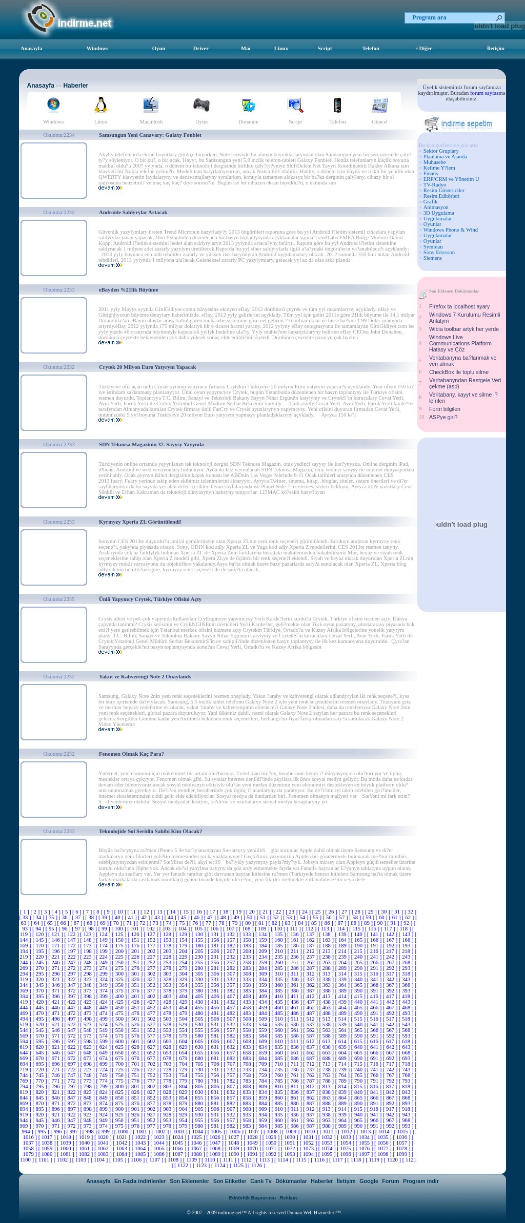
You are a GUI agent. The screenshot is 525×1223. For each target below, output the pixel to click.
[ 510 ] (280, 1019)
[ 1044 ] (159, 1143)
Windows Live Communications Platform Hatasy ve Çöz (460, 343)
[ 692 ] (391, 1058)
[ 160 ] (279, 940)
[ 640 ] (359, 1047)
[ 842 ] (391, 1092)
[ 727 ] (152, 1069)
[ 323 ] (88, 979)
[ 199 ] (104, 951)
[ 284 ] (263, 968)
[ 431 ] (216, 1002)
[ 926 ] (136, 1114)
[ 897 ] (72, 1109)
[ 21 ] (266, 912)
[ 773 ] (88, 1081)
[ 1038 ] (47, 1143)
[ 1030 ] (290, 1137)
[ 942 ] (391, 1114)
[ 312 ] (311, 974)
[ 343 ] (407, 979)
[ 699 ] (104, 1064)
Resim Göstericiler (444, 190)
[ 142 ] (391, 934)
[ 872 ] (72, 1103)
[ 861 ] (295, 1098)
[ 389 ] (343, 990)
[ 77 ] (209, 923)
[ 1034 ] (365, 1137)
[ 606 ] (216, 1041)
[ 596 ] (56, 1041)
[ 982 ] (231, 1126)
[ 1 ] (25, 912)
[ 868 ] (407, 1098)
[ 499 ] (104, 1019)
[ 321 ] (56, 979)
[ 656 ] (216, 1052)
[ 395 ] (40, 996)
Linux (281, 48)
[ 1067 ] (197, 1148)
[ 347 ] (72, 985)
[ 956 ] (216, 1120)
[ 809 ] (264, 1086)
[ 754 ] (184, 1075)
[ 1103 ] (81, 1160)
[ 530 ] (200, 1024)
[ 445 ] (40, 1007)
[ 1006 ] (235, 1131)
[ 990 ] (359, 1126)
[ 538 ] (327, 1024)
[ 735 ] (279, 1069)
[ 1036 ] (402, 1137)
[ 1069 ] (234, 1148)
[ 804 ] (184, 1086)
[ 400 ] (120, 996)
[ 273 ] (88, 968)
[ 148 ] (88, 940)
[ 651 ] (136, 1052)
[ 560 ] (279, 1030)
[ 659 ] (263, 1052)
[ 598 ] (88, 1041)
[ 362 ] (311, 985)
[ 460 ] (279, 1007)
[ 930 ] (200, 1114)
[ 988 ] (327, 1126)
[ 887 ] (311, 1103)
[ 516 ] (375, 1019)
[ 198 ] (88, 951)
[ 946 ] (56, 1120)
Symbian (433, 247)
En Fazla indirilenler (140, 1181)
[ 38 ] (91, 917)
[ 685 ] (279, 1058)
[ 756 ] (216, 1075)
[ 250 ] (120, 962)
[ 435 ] (279, 1002)
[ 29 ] (371, 912)
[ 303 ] (168, 974)
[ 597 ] (72, 1041)
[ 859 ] (263, 1098)
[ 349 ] (104, 985)
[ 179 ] (184, 945)
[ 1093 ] (290, 1154)
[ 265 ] (359, 962)
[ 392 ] (391, 990)
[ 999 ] (106, 1131)
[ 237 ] (311, 957)
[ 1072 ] (290, 1148)
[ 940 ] (359, 1114)
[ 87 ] (341, 923)
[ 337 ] (311, 979)
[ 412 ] (311, 996)
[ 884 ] (263, 1103)
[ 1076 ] (365, 1148)
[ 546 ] (56, 1030)
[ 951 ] (136, 1120)
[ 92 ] (407, 923)
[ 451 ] (136, 1007)
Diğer (425, 48)
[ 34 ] (39, 917)
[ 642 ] (391, 1047)
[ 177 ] (152, 945)
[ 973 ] (88, 1126)
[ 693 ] (407, 1058)
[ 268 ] (407, 962)
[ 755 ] (200, 1075)
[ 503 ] (168, 1019)
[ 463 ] (327, 1007)
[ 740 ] (359, 1069)
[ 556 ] (216, 1030)
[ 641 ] (375, 1047)
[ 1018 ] (66, 1137)
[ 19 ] (239, 912)
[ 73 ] (156, 923)
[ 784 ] (263, 1081)
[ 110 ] (279, 928)
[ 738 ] (327, 1069)
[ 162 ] (311, 940)
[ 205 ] (200, 951)
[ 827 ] (152, 1092)
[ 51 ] (263, 917)
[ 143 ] (407, 934)
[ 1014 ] (384, 1131)
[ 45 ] (184, 917)
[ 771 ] (56, 1081)
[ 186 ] (295, 945)
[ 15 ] (186, 912)
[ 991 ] (375, 1126)
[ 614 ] (343, 1041)
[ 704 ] (184, 1064)
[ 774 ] (104, 1081)
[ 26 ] (331, 912)
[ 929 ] (184, 1114)
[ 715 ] (359, 1064)
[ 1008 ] (273, 1131)
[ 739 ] (343, 1069)
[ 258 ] (247, 962)
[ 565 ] (359, 1030)
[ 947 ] (72, 1120)
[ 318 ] (407, 974)
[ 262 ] (311, 962)
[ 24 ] (305, 912)
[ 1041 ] (103, 1143)
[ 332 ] (231, 979)
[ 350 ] (120, 985)
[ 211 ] (296, 951)
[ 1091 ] (253, 1154)
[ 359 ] (263, 985)
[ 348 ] (88, 985)
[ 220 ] (40, 957)
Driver (201, 48)
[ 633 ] (247, 1047)
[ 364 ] (343, 985)
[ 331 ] (216, 979)
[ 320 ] (40, 979)
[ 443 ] (407, 1002)
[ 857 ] (231, 1098)
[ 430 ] (200, 1002)
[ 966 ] (375, 1120)
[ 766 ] (375, 1075)
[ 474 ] (104, 1013)
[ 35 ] (52, 917)
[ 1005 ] (217, 1131)
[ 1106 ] (137, 1160)
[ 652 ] (152, 1052)
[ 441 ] (375, 1002)
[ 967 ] (391, 1120)
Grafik (430, 201)
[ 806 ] (216, 1086)
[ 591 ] (375, 1036)
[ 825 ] (120, 1092)
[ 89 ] (367, 923)
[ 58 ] (355, 917)
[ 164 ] (343, 940)
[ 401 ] (136, 996)
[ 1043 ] (141, 1143)
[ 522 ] (72, 1024)
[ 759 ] (263, 1075)
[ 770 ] (40, 1081)
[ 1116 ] (320, 1160)
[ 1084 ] (122, 1154)
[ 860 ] (279, 1098)
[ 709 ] (264, 1064)
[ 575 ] (120, 1036)
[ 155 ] (200, 940)
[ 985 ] (279, 1126)
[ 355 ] (200, 985)
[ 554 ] (184, 1030)
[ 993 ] (407, 1126)
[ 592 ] (391, 1036)
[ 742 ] (391, 1069)
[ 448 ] (88, 1007)
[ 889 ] (343, 1103)
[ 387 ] (311, 990)
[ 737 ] (311, 1069)
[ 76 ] (196, 923)
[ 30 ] (384, 912)
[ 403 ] (168, 996)
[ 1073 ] (308, 1148)
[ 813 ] (327, 1086)
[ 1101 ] (44, 1160)
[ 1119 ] (375, 1160)
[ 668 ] (407, 1052)
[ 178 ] (168, 945)
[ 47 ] (210, 917)
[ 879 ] (184, 1103)
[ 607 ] (231, 1041)
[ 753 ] (168, 1075)
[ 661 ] (295, 1052)
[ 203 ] (168, 951)
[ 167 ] (391, 940)
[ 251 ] (136, 962)
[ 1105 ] (118, 1160)
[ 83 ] (288, 923)
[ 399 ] (104, 996)
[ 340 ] (359, 979)
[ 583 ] (247, 1036)
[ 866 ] (375, 1098)
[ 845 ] (40, 1098)
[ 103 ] (167, 928)
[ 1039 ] (66, 1143)
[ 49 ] (237, 917)
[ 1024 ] (178, 1137)
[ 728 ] (168, 1069)
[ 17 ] (213, 912)
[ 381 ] (216, 990)
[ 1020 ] (103, 1137)
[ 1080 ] (47, 1154)
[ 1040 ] (85, 1143)
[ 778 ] (168, 1081)
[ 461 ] (295, 1007)
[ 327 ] (152, 979)
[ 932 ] (231, 1114)
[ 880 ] (200, 1103)
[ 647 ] (72, 1052)
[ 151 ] (136, 940)
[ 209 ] (264, 951)
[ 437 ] (311, 1002)
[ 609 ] (264, 1041)
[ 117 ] (389, 928)
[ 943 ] (407, 1114)
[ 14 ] (173, 912)
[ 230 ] (200, 957)
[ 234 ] (263, 957)
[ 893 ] (407, 1103)
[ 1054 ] (346, 1143)
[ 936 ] (295, 1114)
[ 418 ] (407, 996)
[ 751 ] (136, 1075)
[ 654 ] (184, 1052)
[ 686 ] (295, 1058)
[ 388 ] (327, 990)
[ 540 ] (359, 1024)
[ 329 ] (184, 979)
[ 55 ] (316, 917)
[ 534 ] (263, 1024)
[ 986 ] (295, 1126)
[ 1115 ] (302, 1160)
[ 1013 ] (366, 1131)
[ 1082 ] (85, 1154)
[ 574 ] (104, 1036)
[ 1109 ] (192, 1160)
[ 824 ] (104, 1092)
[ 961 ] (295, 1120)
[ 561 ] (295, 1030)
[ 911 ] (296, 1109)
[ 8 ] (98, 912)
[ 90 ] (381, 923)
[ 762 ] (311, 1075)
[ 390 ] (359, 990)
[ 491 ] (375, 1013)
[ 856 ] (216, 1098)
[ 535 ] (279, 1024)
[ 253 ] (168, 962)
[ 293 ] (407, 968)
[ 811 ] (296, 1086)
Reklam (288, 1197)
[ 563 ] (327, 1030)
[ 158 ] (247, 940)
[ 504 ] (184, 1019)
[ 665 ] (359, 1052)
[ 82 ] (275, 923)
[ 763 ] (327, 1075)
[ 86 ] (328, 923)
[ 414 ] (343, 996)
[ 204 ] (184, 951)
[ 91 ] (393, 923)
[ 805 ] (200, 1086)
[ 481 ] (216, 1013)
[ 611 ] (296, 1041)
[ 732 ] (231, 1069)
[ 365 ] (359, 985)
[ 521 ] (56, 1024)
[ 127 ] (152, 934)
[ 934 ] (263, 1114)
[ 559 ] (263, 1030)
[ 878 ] (168, 1103)
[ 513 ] (327, 1019)
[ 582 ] (231, 1036)
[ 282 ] (231, 968)
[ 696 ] (56, 1064)
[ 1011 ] (328, 1131)
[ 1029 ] (271, 1137)
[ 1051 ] (290, 1143)
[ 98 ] (91, 928)
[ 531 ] (216, 1024)
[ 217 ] (391, 951)
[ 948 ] (88, 1120)
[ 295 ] (40, 974)
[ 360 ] (279, 985)
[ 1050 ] (271, 1143)
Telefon (370, 48)
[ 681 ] (216, 1058)
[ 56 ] (329, 917)
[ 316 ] (375, 974)
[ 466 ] (375, 1007)
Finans (430, 173)
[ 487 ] (311, 1013)
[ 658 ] (247, 1052)
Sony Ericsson (439, 252)
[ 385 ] (279, 990)
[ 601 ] (136, 1041)
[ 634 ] (263, 1047)
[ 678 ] (168, 1058)
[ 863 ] (327, 1098)
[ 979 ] (184, 1126)
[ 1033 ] (346, 1137)
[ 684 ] (263, 1058)
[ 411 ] (296, 996)
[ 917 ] (391, 1109)
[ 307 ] (231, 974)
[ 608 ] (247, 1041)
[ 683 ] (247, 1058)
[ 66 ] (64, 923)
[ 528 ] (168, 1024)
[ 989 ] (343, 1126)
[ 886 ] (295, 1103)
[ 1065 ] (159, 1148)
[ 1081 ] (66, 1154)
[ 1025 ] (197, 1137)
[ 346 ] (56, 985)
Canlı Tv (260, 1181)
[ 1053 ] (327, 1143)
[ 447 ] (72, 1007)
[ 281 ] (216, 968)
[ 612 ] (311, 1041)
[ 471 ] (56, 1013)
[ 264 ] (343, 962)
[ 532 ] (231, 1024)
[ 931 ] (216, 1114)
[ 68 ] (90, 923)
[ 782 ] (231, 1081)
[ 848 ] (88, 1098)
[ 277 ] (152, 968)
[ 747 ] (72, 1075)
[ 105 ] (199, 928)
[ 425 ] (120, 1002)
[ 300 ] (120, 974)
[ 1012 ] (347, 1131)
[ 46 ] (197, 917)
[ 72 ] (143, 923)
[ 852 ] (152, 1098)
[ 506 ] (216, 1019)
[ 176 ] (136, 945)
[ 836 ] (295, 1092)
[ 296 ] (56, 974)
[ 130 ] (200, 934)
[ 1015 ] (403, 1131)
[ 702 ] (152, 1064)
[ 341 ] (375, 979)
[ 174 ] (104, 945)
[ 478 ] (168, 1013)
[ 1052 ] (308, 1143)
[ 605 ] (200, 1041)
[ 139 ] (343, 934)
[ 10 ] (121, 912)
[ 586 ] (295, 1036)
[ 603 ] (168, 1041)
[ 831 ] (216, 1092)
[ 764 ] (343, 1075)
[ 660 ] (279, 1052)
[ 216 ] (375, 951)
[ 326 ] (136, 979)
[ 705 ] (200, 1064)
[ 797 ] (72, 1086)
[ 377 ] (152, 990)
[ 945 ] (40, 1120)
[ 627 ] (152, 1047)
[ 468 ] (407, 1007)
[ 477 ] (152, 1013)
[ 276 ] (136, 968)
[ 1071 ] (271, 1148)
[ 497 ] (72, 1019)
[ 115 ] (357, 928)
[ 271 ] (56, 968)
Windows (97, 48)
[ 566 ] (375, 1030)
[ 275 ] (120, 968)
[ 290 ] (359, 968)
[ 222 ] (72, 957)
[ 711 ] (296, 1064)
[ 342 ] (391, 979)
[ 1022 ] (141, 1137)
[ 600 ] (120, 1041)
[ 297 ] (72, 974)
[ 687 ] (311, 1058)
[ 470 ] (40, 1013)
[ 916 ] (375, 1109)
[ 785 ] (279, 1081)
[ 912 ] (311, 1109)
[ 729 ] (184, 1069)
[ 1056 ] (383, 1143)
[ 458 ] (247, 1007)
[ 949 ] (104, 1120)
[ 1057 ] (402, 1143)
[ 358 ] (247, 985)
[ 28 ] (358, 912)
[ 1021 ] (122, 1137)
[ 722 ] (72, 1069)
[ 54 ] (303, 917)
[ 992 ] (391, 1126)
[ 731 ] (216, 1069)
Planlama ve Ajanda (445, 156)
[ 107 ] (231, 928)
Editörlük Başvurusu (252, 1197)
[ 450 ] (120, 1007)
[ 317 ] (391, 974)
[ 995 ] (42, 1131)
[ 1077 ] (383, 1148)
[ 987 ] (311, 1126)
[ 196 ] (56, 951)
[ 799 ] (104, 1086)
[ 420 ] (40, 1002)
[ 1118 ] (357, 1160)
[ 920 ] (40, 1114)
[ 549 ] (104, 1030)
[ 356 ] (216, 985)
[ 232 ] (231, 957)
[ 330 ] (200, 979)
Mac (246, 48)
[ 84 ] (301, 923)
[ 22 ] (279, 912)
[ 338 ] (327, 979)
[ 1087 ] (178, 1154)
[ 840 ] (359, 1092)
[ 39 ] (105, 917)
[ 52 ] (277, 917)
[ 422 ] (72, 1002)
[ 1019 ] (85, 1137)
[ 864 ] (343, 1098)
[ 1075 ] (346, 1148)
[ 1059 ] (47, 1148)
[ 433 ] (247, 1002)
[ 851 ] (136, 1098)
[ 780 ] (200, 1081)
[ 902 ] (152, 1109)
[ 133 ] (247, 934)
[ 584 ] (263, 1036)
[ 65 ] (50, 923)
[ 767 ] (391, 1075)
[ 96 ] (65, 928)
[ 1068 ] (215, 1148)
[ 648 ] (88, 1052)
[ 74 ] (169, 923)
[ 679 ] (184, 1058)
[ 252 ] (152, 962)
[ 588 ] (327, 1036)
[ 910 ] (280, 1109)
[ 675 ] (120, 1058)
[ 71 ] (129, 923)
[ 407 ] (231, 996)
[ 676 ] (136, 1058)
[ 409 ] (264, 996)
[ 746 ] (56, 1075)
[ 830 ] (200, 1092)
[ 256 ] (216, 962)
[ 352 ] (152, 985)
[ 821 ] (56, 1092)
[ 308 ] (247, 974)
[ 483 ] (247, 1013)
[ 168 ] (407, 940)
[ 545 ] (40, 1030)
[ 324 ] (104, 979)
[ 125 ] (120, 934)
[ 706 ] (216, 1064)
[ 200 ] (120, 951)
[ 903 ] (168, 1109)
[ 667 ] (391, 1052)
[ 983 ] (247, 1126)
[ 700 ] (120, 1064)
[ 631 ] (216, 1047)
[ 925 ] (120, 1114)
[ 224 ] (104, 957)
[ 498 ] (88, 1019)
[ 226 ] (136, 957)
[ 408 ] (247, 996)
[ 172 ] (72, 945)
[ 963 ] (327, 1120)
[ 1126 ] (256, 1165)
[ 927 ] (152, 1114)
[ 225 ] (120, 957)
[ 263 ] (327, 962)
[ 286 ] (295, 968)
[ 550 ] (120, 1030)
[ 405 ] (200, 996)
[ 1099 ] (402, 1154)
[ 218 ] (407, 951)
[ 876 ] (136, 1103)
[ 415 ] (359, 996)
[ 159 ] (263, 940)
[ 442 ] (391, 1002)
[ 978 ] (168, 1126)
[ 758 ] (247, 1075)
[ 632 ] (231, 1047)
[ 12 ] (147, 912)
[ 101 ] (136, 928)
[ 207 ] (231, 951)
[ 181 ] (216, 945)
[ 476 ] (136, 1013)
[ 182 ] (231, 945)
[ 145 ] (40, 940)
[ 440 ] (359, 1002)
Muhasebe (434, 162)
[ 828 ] (168, 1092)
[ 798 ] (88, 1086)
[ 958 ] (247, 1120)
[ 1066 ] (178, 1148)
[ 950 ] (120, 1120)
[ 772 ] (72, 1081)
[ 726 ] (136, 1069)
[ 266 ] (375, 962)
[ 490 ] (359, 1013)
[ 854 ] (184, 1098)
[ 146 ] (56, 940)
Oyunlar (432, 224)
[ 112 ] (310, 928)
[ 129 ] (184, 934)
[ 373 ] (88, 990)
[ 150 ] (120, 940)
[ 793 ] (407, 1081)
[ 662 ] (311, 1052)
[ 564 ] (343, 1030)
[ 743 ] (407, 1069)
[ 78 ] (222, 923)
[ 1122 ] (183, 1165)
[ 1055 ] (365, 1143)
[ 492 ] (391, 1013)
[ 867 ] (391, 1098)
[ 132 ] (231, 934)
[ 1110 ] (210, 1160)
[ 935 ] (279, 1114)
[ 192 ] (391, 945)
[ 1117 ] (338, 1160)
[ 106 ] (215, 928)
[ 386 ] (295, 990)
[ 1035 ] (383, 1137)
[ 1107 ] (155, 1160)
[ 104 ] (183, 928)
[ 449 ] (104, 1007)
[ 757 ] (231, 1075)
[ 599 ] (104, 1041)
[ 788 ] (327, 1081)
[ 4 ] (56, 912)
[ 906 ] (216, 1109)
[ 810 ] (280, 1086)
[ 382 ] (231, 990)
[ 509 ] (264, 1019)
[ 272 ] (72, 968)
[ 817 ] (391, 1086)
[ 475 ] (120, 1013)
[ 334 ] (263, 979)
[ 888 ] (327, 1103)
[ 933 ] (247, 1114)
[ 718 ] (407, 1064)
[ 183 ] (247, 945)
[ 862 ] (311, 1098)
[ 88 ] (354, 923)
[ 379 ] (184, 990)
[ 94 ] (39, 928)
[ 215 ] (359, 951)
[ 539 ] (343, 1024)
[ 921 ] (56, 1114)
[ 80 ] (248, 923)
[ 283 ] (247, 968)
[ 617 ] (391, 1041)
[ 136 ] (295, 934)
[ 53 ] (289, 917)
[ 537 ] (311, 1024)
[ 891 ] (375, 1103)
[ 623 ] (88, 1047)
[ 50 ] (250, 917)
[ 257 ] (231, 962)
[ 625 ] (120, 1047)
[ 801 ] (136, 1086)
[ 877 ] (152, 1103)
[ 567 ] (391, 1030)
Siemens (432, 258)
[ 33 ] (25, 917)
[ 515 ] (359, 1019)
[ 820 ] (40, 1092)
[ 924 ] (104, 1114)
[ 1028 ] (253, 1137)
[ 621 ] (56, 1047)
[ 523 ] (88, 1024)
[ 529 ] (184, 1024)
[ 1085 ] (141, 1154)
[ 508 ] (247, 1019)
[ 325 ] (120, 979)
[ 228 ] (168, 957)
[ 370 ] (40, 990)
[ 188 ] (327, 945)
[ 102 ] (151, 928)
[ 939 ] (343, 1114)
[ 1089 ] (215, 1154)
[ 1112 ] (247, 1160)
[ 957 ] (231, 1120)
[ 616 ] (375, 1041)
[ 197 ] (72, 951)
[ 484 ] (263, 1013)
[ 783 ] (247, 1081)
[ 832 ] (231, 1092)
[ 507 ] (231, 1019)
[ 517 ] (391, 1019)
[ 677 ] (152, 1058)
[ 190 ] (359, 945)
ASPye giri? (443, 417)
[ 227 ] (152, 957)
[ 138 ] (327, 934)
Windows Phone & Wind (450, 230)
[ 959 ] (263, 1120)
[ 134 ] (263, 934)
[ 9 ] (109, 912)
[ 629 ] (184, 1047)
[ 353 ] (168, 985)
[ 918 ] (407, 1109)
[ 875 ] (120, 1103)
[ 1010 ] (310, 1131)
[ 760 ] (279, 1075)
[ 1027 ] (234, 1137)
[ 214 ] (343, 951)
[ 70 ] (117, 923)
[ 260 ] (279, 962)
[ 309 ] (264, 974)
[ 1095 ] (327, 1154)
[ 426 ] (136, 1002)
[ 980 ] (200, 1126)
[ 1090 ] (234, 1154)
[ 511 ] (296, 1019)
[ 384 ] (263, 990)
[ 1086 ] (159, 1154)
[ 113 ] (326, 928)
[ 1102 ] (63, 1160)
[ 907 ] (231, 1109)
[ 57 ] (342, 917)
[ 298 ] (88, 974)
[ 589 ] (343, 1036)
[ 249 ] (104, 962)
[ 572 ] (72, 1036)
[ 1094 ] (308, 1154)
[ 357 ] (231, 985)
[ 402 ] (152, 996)
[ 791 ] (375, 1081)
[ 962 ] (311, 1120)
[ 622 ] (72, 1047)
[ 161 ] (295, 940)
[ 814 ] (343, 1086)
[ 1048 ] (234, 1143)
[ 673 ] (88, 1058)
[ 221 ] (56, 957)
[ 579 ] (184, 1036)
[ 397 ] (72, 996)
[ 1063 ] (122, 1148)
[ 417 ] (391, 996)
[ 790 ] (359, 1081)
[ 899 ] (104, 1109)
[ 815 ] (359, 1086)
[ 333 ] (247, 979)
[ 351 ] (136, 985)
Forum (390, 1181)
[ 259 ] (263, 962)
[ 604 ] (184, 1041)
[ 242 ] (391, 957)
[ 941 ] (375, 1114)
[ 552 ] (152, 1030)
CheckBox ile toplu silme (459, 372)
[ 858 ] (247, 1098)
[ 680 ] (200, 1058)
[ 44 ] (171, 917)
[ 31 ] (398, 912)
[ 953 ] (168, 1120)
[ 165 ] (359, 940)
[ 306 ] (216, 974)
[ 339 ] (343, 979)
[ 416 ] (375, 996)
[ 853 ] (168, 1098)
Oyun (158, 48)
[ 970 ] (40, 1126)
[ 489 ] (343, 1013)
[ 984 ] (263, 1126)
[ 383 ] (247, 990)
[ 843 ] (407, 1092)
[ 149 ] (104, 940)
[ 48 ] (224, 917)
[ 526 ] (136, 1024)
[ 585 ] (279, 1036)
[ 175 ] (120, 945)
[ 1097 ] (365, 1154)
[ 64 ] (37, 923)
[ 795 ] (40, 1086)
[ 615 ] (359, 1041)
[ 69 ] (103, 923)
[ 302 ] (152, 974)
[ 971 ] (56, 1126)
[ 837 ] (311, 1092)
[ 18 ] (226, 912)
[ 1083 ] (103, 1154)
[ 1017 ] (47, 1137)
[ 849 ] (104, 1098)
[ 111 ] (294, 928)
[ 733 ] (247, 1069)
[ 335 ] (279, 979)
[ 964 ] (343, 1120)
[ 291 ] (375, 968)
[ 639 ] (343, 1047)
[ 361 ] (295, 985)
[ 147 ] (72, 940)
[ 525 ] (120, 1024)
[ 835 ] (279, 1092)
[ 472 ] (72, 1013)
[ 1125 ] (239, 1165)
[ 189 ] (343, 945)
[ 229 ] (184, 957)
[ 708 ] (247, 1064)
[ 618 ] (407, 1041)
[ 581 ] (216, 1036)
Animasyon (436, 207)
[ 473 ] (88, 1013)
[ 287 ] (311, 968)
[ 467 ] (391, 1007)
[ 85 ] (314, 923)
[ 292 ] (391, 968)
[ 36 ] (65, 917)
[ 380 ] (200, 990)
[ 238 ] (327, 957)
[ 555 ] (200, 1030)
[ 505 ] (200, 1019)
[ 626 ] (136, 1047)
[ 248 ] (88, 962)
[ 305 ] (200, 974)
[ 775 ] (120, 1081)
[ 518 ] (407, 1019)
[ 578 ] (168, 1036)
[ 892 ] (391, 1103)
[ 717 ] (391, 1064)
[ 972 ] (72, 1126)
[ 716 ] (375, 1064)
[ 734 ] (263, 1069)
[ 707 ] (231, 1064)
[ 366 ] (375, 985)
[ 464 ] (343, 1007)
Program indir (421, 1181)
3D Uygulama (438, 213)
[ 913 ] (327, 1109)
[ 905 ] (200, 1109)
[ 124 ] (104, 934)
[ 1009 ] (291, 1131)
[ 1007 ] (254, 1131)
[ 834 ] (263, 1092)
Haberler (75, 85)
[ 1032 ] (327, 1137)
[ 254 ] (184, 962)
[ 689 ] (343, 1058)
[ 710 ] (280, 1064)
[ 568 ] (407, 1030)
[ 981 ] (216, 1126)
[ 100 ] (119, 928)
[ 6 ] (77, 912)
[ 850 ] (120, 1098)
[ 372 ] (72, 990)
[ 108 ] (247, 928)
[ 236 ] (295, 957)
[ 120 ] (40, 934)
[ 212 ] (311, 951)
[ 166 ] (375, 940)
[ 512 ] (311, 1019)
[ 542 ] (391, 1024)
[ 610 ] (280, 1041)
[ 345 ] (40, 985)
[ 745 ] (40, 1075)
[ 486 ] (295, 1013)
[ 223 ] (88, 957)
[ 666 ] (375, 1052)
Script (325, 48)
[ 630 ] (200, 1047)
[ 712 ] (311, 1064)
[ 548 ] (88, 1030)
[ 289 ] (343, 968)
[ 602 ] (152, 1041)
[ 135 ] (279, 934)
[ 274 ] (104, 968)
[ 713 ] (327, 1064)
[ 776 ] (136, 1081)
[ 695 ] (40, 1064)
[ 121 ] (56, 934)
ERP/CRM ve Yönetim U (451, 179)
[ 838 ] (327, 1092)
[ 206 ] (216, 951)
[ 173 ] (88, 945)
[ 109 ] (263, 928)
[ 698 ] (88, 1064)
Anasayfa (32, 48)
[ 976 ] (136, 1126)
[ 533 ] (247, 1024)
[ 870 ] (40, 1103)
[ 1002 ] (161, 1131)
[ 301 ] (136, 974)
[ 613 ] (327, 1041)
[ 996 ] (58, 1131)
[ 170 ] (40, 945)
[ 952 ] (152, 1120)
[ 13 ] (160, 912)
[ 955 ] (200, 1120)
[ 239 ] (343, 957)
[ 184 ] (263, 945)
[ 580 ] (200, 1036)
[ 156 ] (216, 940)
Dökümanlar (291, 1181)
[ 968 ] (407, 1120)
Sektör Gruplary (441, 151)
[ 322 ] (72, 979)
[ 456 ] (216, 1007)
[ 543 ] (407, 1024)
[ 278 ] (168, 968)
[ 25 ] (319, 912)
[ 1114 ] (283, 1160)
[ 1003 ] (179, 1131)
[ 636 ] (295, 1047)
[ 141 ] (375, 934)
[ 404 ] (184, 996)
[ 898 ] (88, 1109)
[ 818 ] (407, 1086)
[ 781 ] (216, 1081)
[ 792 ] (391, 1081)
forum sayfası (485, 93)
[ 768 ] (407, 1075)
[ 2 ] (35, 912)
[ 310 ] (280, 974)
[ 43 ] (158, 917)
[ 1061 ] (85, 1148)
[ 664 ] (343, 1052)
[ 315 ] (359, 974)
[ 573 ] (88, 1036)
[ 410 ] (280, 996)
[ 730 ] (200, 1069)
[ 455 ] (200, 1007)
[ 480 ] (200, 1013)
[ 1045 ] (178, 1143)
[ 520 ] (40, 1024)
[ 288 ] (327, 968)
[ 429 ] (184, 1002)
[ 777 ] (152, 1081)
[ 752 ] (152, 1075)
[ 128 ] (168, 934)
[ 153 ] (168, 940)
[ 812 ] (311, 1086)
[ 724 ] (104, 1069)
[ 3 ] (46, 912)
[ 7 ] (88, 912)
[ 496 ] (56, 1019)
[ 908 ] (247, 1109)
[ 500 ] (120, 1019)
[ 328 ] (168, 979)
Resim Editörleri (441, 196)
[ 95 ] (52, 928)
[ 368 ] (407, 985)
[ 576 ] (136, 1036)
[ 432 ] (231, 1002)
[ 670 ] (40, 1058)
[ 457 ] (231, 1007)
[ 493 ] (407, 1013)
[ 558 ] (247, 1030)
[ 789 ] (343, 1081)
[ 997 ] (75, 1131)
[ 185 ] (279, 945)
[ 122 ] (72, 934)
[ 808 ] (247, 1086)
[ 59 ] (369, 917)
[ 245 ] (40, 962)
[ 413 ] (327, 996)
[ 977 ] (152, 1126)
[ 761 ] (295, 1075)
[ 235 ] (279, 957)
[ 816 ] (375, 1086)
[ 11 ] (134, 912)
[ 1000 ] (123, 1131)
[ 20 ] (252, 912)
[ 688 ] (327, 1058)
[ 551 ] (136, 1030)
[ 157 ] (231, 940)
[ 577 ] (152, 1036)
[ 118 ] (404, 928)
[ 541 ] (375, 1024)
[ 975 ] (120, 1126)
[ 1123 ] (202, 1165)
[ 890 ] (359, 1103)
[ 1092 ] (271, 1154)
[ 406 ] (216, 996)
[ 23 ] (292, 912)
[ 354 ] (184, 985)
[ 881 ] (216, 1103)
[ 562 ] (311, 1030)
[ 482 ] (231, 1013)
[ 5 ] (67, 912)
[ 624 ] (104, 1047)
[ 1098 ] (383, 1154)
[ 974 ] (104, 1126)
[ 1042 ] (122, 1143)
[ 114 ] (342, 928)
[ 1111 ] (229, 1160)
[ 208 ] (247, 951)
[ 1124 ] (220, 1165)
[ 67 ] (77, 923)
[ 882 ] (231, 1103)
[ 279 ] (184, 968)
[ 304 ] (184, 974)
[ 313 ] (327, 974)
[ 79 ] (235, 923)
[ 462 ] (311, 1007)
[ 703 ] (168, 1064)
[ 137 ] (311, 934)
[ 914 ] (343, 1109)
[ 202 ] (152, 951)
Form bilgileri (444, 409)
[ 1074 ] (327, 1148)
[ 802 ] (152, 1086)
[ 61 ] (395, 917)
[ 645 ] (40, 1052)
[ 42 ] (144, 917)
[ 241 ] (375, 957)
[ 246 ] (56, 962)
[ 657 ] (231, 1052)
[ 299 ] (104, 974)
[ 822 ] (72, 1092)
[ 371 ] (56, 990)
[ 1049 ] (253, 1143)
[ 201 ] (136, 951)
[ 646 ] (56, 1052)
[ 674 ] (104, 1058)
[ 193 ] (407, 945)
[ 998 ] (90, 1131)
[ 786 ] (295, 1081)
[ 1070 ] (253, 1148)
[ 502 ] (152, 1019)
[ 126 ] (136, 934)
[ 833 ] (247, 1092)
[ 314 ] (343, 974)
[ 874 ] (104, 1103)
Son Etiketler (230, 1181)
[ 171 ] (56, 945)
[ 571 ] (56, 1036)
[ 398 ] (88, 996)
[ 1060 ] (66, 1148)
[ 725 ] (120, 1069)
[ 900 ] (120, 1109)
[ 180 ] (200, 945)
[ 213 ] (327, 951)
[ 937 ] (311, 1114)
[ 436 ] (295, 1002)
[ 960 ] (279, 1120)
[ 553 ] (168, 1030)
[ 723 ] (88, 1069)
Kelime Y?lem (439, 168)
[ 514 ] (343, 1019)
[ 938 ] (327, 1114)
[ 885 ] (279, 1103)
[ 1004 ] (198, 1131)
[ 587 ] (311, 1036)
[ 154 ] (184, 940)
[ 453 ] (168, 1007)
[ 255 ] (200, 962)
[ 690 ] (359, 1058)
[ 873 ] (88, 1103)
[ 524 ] (104, 1024)
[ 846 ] (56, 1098)
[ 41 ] (131, 917)
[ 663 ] (327, 1052)
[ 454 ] (184, 1007)
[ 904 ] (184, 1109)
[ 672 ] (72, 1058)
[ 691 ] (375, 1058)
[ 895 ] (40, 1109)
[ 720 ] (40, 1069)
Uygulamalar (437, 218)
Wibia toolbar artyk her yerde (464, 329)
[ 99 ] (105, 928)
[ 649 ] (104, 1052)
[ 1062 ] (103, 1148)
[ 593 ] (407, 1036)
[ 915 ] (359, 1109)
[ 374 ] (104, 990)
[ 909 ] (264, 1109)
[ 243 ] (407, 957)
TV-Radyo (435, 185)
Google (368, 1181)
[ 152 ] (152, 940)
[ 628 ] (168, 1047)
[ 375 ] (120, 990)
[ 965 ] (359, 1120)
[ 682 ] (231, 1058)
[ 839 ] (343, 1092)
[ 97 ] (78, 928)
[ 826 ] (136, 1092)
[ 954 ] (184, 1120)
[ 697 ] (72, 1064)
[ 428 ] (168, 1002)
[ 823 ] (88, 1092)
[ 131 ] (216, 934)
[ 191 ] (375, 945)
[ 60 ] (382, 917)
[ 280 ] (200, 968)
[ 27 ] (345, 912)
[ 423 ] (88, 1002)
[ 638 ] (327, 1047)
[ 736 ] (295, 1069)
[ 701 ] (136, 1064)
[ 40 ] (118, 917)
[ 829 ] (184, 1092)
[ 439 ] (343, 1002)
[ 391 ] (375, 990)
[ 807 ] (231, 1086)
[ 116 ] (373, 928)
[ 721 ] (56, 1069)
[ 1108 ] (174, 1160)
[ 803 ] (168, 1086)
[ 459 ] (263, 1007)
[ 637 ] (311, 1047)
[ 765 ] (359, 1075)
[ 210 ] (280, 951)
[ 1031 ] (308, 1137)
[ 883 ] (247, 1103)
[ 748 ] (88, 1075)
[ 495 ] (40, 1019)
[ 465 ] (359, 1007)
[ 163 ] (327, 940)
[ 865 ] (359, 1098)
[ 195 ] (40, 951)
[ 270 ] (40, 968)
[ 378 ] (168, 990)
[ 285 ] (279, 968)
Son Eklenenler (189, 1181)
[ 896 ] (56, 1109)
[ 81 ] (262, 923)
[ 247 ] (72, 962)
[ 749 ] (104, 1075)
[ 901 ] (136, 1109)
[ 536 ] (295, 1024)
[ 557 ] (231, 1030)
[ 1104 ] (100, 1160)
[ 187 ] (311, 945)
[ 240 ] (359, 957)
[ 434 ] (263, 1002)
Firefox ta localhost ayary (459, 306)
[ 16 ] (200, 912)
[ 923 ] (88, 1114)
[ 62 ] (408, 917)
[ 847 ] (72, 1098)
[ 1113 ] (265, 1160)
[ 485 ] (279, 1013)
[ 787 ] (311, 1081)
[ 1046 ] (197, 1143)
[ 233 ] (247, 957)
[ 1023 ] (159, 1137)
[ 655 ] (200, 1052)
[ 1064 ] (141, 1148)
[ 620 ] (40, 1047)
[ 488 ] (327, 1013)
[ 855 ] (200, 1098)
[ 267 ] (391, 962)
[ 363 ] (327, 985)
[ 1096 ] (346, 1154)
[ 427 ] (152, 1002)
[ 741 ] (375, 1069)
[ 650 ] (120, 1052)
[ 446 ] (56, 1007)
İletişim (346, 1181)
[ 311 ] (296, 974)
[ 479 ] (184, 1013)
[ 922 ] (72, 1114)
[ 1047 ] (215, 1143)
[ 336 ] (295, 979)
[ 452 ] (152, 1007)
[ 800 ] (120, 1086)
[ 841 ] (375, 1092)
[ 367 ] (391, 985)
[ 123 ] (88, 934)
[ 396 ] (56, 996)
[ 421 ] (56, 1002)
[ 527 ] (152, 1024)
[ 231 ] (216, 957)
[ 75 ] (182, 923)
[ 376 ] (136, 990)
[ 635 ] (279, 1047)
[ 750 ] (120, 1075)
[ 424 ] (104, 1002)
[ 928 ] (168, 1114)
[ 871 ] (56, 1103)
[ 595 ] (40, 1041)
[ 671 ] (56, 1058)
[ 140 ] (359, 934)
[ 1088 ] (197, 1154)
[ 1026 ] (215, 1137)
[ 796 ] (56, 1086)
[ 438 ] (327, 1002)
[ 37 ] (78, 917)
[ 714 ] (343, 1064)
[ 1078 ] (402, 1148)
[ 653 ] (168, 1052)
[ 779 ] (184, 1081)
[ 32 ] (410, 912)
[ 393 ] (407, 990)
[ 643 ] (407, 1047)
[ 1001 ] (142, 1131)
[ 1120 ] (393, 1160)
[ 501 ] (136, 1019)
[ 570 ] (40, 1036)
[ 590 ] (359, 1036)
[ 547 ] (72, 1030)
